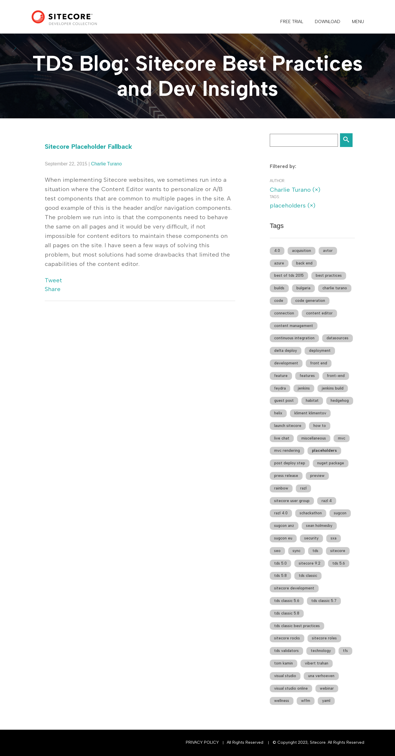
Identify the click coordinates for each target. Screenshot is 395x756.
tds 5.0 (280, 563)
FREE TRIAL (291, 21)
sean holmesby (319, 525)
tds (315, 551)
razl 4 (327, 501)
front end (318, 363)
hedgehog (340, 400)
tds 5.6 (338, 563)
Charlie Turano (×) (295, 189)
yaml (326, 700)
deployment (320, 350)
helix (278, 413)
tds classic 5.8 (286, 613)
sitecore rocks (287, 638)
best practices (329, 275)
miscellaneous (313, 438)
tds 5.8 (280, 575)
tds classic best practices (297, 626)
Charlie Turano (106, 163)
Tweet (53, 280)
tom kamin (283, 663)
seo (277, 551)
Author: (277, 181)
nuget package (330, 463)
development (286, 363)
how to (319, 425)
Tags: (275, 197)
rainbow (281, 488)
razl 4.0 (281, 513)
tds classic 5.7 (323, 600)
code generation (310, 300)
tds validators (286, 650)
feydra (280, 388)
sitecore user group (292, 501)
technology (321, 650)
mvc (341, 438)
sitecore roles (324, 638)
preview (317, 475)
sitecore (337, 551)
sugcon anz (284, 525)
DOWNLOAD (327, 21)
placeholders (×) (292, 205)
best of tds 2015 (289, 275)
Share (53, 289)
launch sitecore (287, 425)
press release (286, 475)
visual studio (285, 676)
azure (279, 263)
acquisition (301, 250)
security (311, 538)
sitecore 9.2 (309, 563)
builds (279, 288)
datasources (337, 338)
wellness (281, 700)
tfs (345, 650)
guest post (284, 400)
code (278, 300)
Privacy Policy (202, 742)
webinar (327, 688)
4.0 (277, 250)
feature (281, 375)
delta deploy (285, 350)
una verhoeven (321, 676)
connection (284, 313)
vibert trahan (316, 663)
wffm (305, 700)
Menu (358, 21)
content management (293, 325)
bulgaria (303, 288)
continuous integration (294, 338)
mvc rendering (287, 450)
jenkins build (333, 388)
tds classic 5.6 (286, 600)
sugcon (340, 513)
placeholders (324, 450)
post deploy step (289, 463)
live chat (281, 438)
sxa (333, 538)
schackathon (311, 513)
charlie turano (334, 288)
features (307, 375)
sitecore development (294, 588)
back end (304, 263)
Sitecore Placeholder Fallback (88, 146)
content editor (319, 313)
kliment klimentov (310, 413)
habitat (312, 400)
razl (303, 488)
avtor (328, 250)
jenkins (304, 388)
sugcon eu (283, 538)
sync (296, 551)
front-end (336, 375)
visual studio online (291, 688)
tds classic (308, 575)
